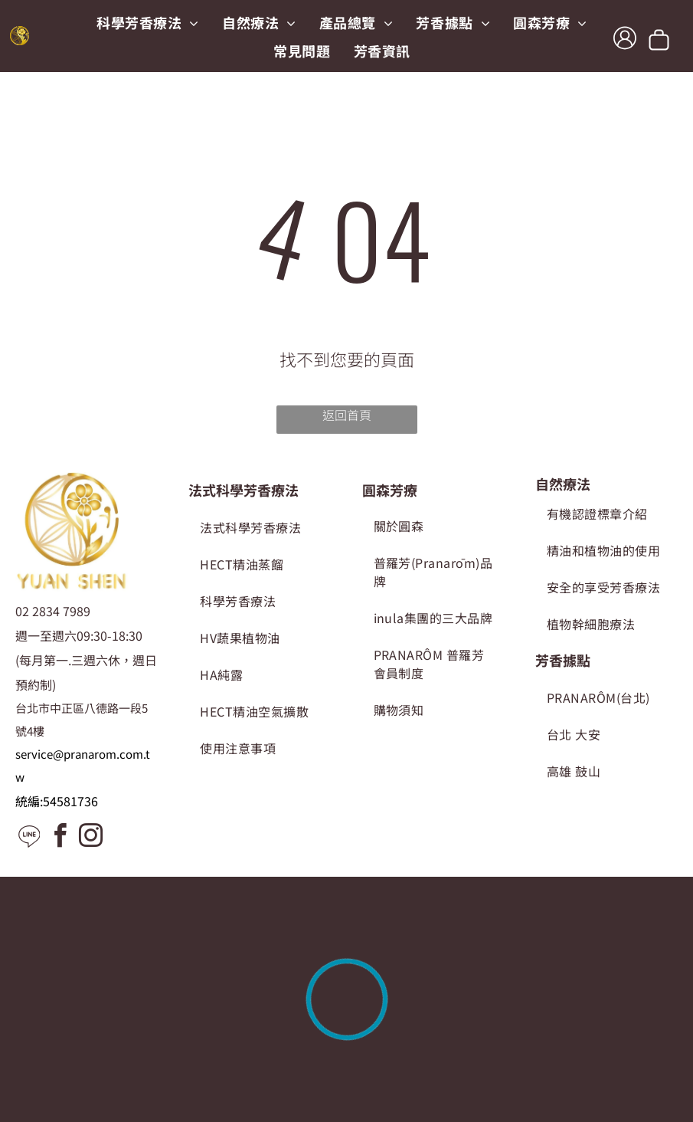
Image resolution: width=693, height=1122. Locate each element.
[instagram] (90, 838)
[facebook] (60, 838)
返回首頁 (346, 414)
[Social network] (29, 838)
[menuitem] (148, 22)
